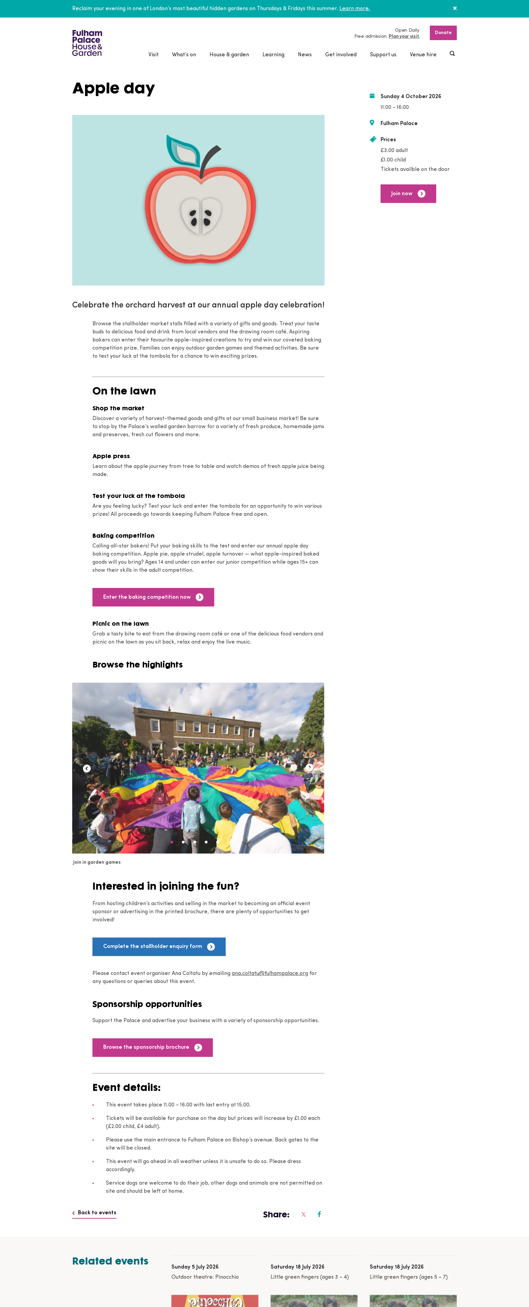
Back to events (94, 1213)
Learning (273, 55)
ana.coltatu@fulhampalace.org (270, 973)
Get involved (341, 55)
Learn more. (354, 8)
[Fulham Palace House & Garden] (87, 43)
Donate (443, 32)
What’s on (184, 55)
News (305, 55)
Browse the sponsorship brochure (152, 1047)
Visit (153, 55)
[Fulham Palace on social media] (303, 1214)
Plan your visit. (404, 36)
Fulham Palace (399, 123)
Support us (383, 55)
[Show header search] (452, 54)
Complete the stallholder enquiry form (159, 947)
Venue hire (423, 55)
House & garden (229, 55)
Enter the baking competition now (153, 597)
